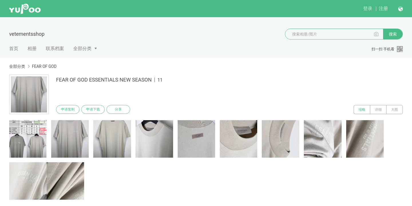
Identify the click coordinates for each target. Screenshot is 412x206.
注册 (383, 8)
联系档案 (55, 48)
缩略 (361, 110)
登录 (367, 8)
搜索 (393, 34)
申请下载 (94, 110)
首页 (13, 48)
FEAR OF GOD (44, 66)
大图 (394, 110)
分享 (119, 110)
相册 (32, 48)
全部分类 (82, 48)
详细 (378, 110)
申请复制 (68, 110)
